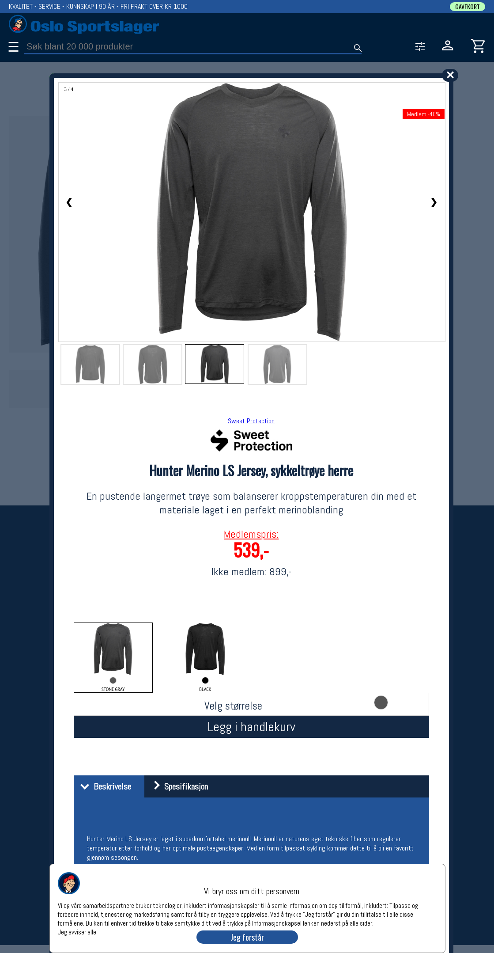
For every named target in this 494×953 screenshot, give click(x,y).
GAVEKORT (467, 6)
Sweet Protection (251, 420)
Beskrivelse (103, 786)
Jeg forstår (247, 937)
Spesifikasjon (177, 786)
